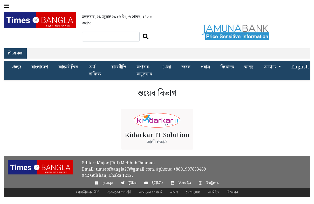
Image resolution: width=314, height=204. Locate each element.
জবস (185, 67)
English (300, 67)
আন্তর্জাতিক (68, 67)
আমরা (174, 192)
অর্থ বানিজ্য (95, 70)
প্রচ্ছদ (16, 67)
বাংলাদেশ (39, 67)
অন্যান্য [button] (270, 67)
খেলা (166, 67)
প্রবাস (205, 67)
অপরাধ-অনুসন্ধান (144, 70)
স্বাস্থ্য (248, 67)
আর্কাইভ (213, 192)
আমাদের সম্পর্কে (150, 192)
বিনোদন (227, 67)
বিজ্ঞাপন (232, 192)
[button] (6, 6)
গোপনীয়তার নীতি (88, 192)
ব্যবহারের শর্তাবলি (119, 192)
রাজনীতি (118, 67)
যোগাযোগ (193, 192)
